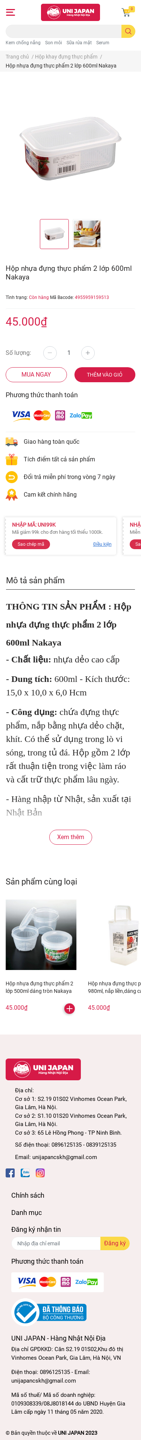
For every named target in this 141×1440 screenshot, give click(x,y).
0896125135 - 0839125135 (84, 1144)
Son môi (53, 42)
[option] (54, 234)
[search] (128, 31)
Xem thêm (70, 837)
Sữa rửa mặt (79, 42)
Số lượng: (18, 352)
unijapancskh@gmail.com (64, 1157)
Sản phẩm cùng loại (41, 881)
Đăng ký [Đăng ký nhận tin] (115, 1243)
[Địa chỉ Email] (70, 1243)
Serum (102, 42)
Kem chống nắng (23, 42)
